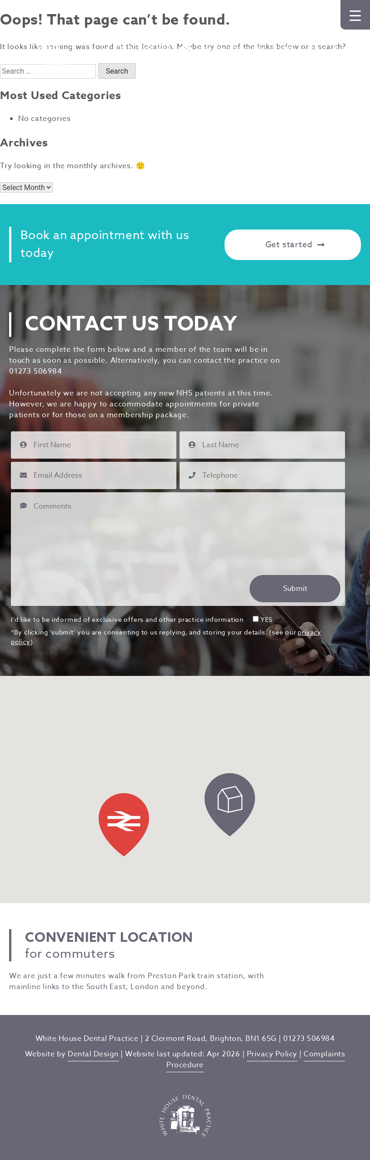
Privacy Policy (272, 1054)
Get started (295, 245)
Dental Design (93, 1054)
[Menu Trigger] (355, 15)
